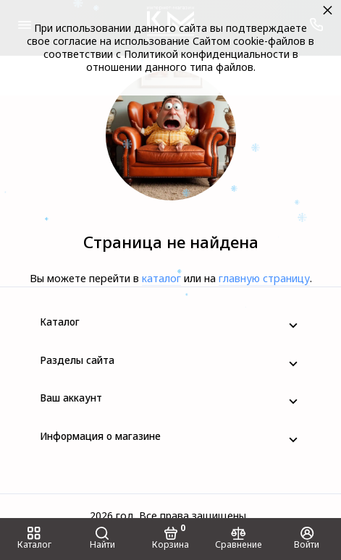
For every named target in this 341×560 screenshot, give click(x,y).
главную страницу (264, 278)
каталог (161, 278)
